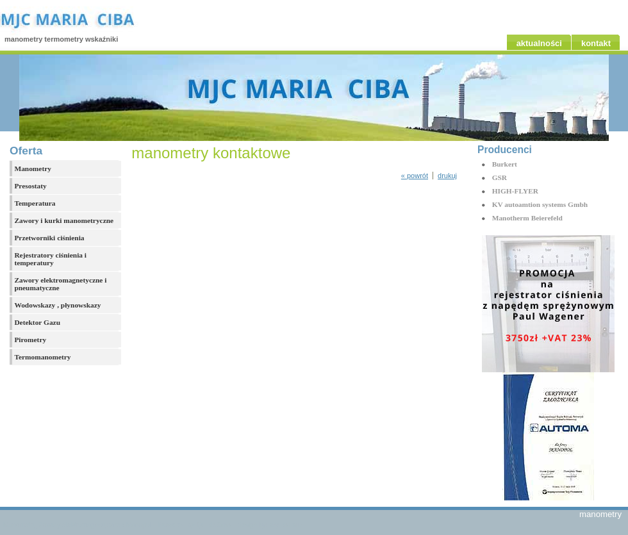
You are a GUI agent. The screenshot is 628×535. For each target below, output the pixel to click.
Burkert (504, 164)
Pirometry (30, 339)
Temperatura (34, 203)
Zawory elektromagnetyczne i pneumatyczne (60, 284)
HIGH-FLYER (515, 191)
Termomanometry (42, 357)
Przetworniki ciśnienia (49, 238)
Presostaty (30, 186)
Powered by (194, 525)
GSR (499, 177)
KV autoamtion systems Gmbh (540, 204)
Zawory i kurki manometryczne (63, 220)
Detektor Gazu (37, 322)
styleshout (285, 525)
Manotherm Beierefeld (527, 218)
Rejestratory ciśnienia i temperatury (50, 259)
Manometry (32, 168)
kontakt (596, 43)
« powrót (414, 175)
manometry (600, 514)
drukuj (447, 175)
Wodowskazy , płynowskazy (57, 305)
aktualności (539, 43)
